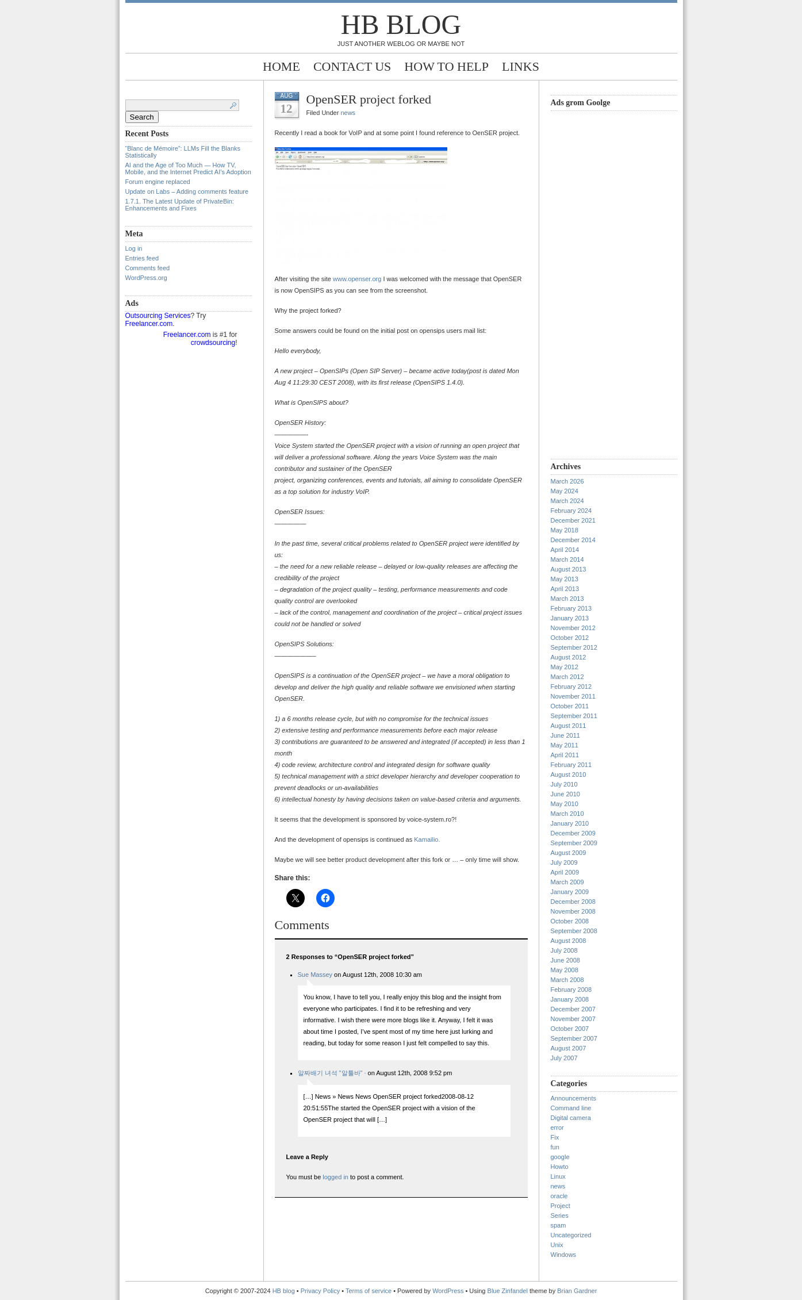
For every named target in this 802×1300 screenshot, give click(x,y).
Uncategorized (571, 1235)
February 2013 (571, 608)
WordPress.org (146, 277)
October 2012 (570, 637)
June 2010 (565, 794)
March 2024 (567, 500)
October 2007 (570, 1028)
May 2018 (564, 530)
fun (555, 1147)
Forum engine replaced (157, 181)
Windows (564, 1254)
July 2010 (564, 784)
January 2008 (570, 999)
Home (281, 66)
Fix (555, 1137)
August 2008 (568, 940)
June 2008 (565, 960)
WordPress (447, 1290)
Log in (134, 248)
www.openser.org (357, 278)
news (347, 112)
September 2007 (574, 1038)
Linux (558, 1176)
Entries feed (142, 258)
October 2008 (570, 921)
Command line (571, 1108)
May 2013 (564, 579)
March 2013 (567, 598)
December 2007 (573, 1009)
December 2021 (573, 520)
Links (520, 66)
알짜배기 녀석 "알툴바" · (332, 1072)
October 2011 (570, 706)
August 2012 (568, 657)
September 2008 (574, 930)
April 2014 (565, 549)
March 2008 (567, 979)
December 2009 (573, 833)
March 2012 (567, 676)
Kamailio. (427, 839)
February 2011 (571, 764)
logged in (335, 1177)
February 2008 (571, 989)
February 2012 (571, 686)
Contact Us (352, 66)
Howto (560, 1166)
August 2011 (568, 725)
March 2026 (567, 481)
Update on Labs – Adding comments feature (187, 191)
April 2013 (565, 588)
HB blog (401, 24)
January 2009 (570, 891)
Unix (557, 1244)
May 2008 (564, 970)
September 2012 (574, 647)
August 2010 (568, 774)
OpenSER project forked (369, 99)
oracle (559, 1195)
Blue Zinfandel (508, 1290)
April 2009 (565, 872)
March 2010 (567, 813)
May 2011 (564, 745)
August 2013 (568, 569)
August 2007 (568, 1048)
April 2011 (565, 754)
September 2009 (574, 842)
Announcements (574, 1098)
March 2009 (567, 882)
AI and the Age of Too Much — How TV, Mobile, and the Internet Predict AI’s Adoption (188, 168)
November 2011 (573, 696)
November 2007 (573, 1018)
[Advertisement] (597, 283)
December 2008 (573, 901)
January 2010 (570, 823)
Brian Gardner (577, 1290)
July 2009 (564, 862)
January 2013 (570, 618)
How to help (446, 66)
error (557, 1127)
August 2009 (568, 852)
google (560, 1156)
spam (558, 1225)
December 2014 (573, 539)
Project (560, 1205)
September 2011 (574, 715)
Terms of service (368, 1290)
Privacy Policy (321, 1290)
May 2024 (564, 491)
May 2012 (564, 667)
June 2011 (565, 735)
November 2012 (573, 627)
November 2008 (573, 911)
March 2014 (567, 559)
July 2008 (564, 950)
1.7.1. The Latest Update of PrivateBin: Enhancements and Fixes (179, 205)
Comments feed (147, 267)
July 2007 (564, 1057)
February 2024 (571, 510)
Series (560, 1215)
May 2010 (564, 803)
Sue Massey (315, 974)
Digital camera (571, 1117)
